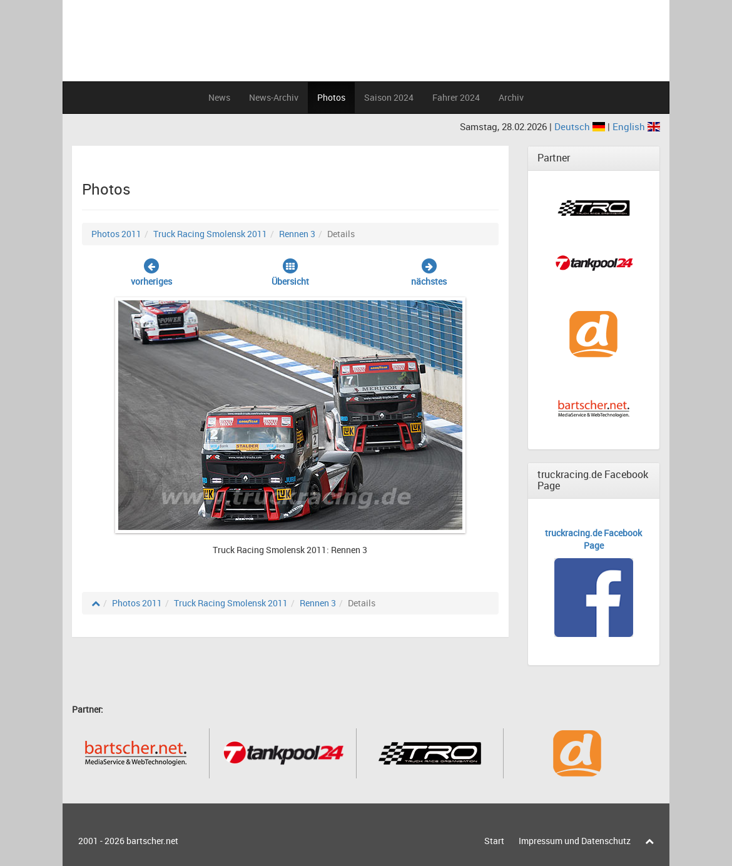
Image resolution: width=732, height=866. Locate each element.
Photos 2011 (116, 234)
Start (494, 841)
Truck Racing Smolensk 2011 (210, 234)
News (219, 97)
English (636, 126)
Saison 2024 (389, 97)
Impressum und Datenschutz (575, 841)
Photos (331, 97)
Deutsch (580, 126)
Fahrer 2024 (456, 97)
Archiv (511, 97)
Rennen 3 (297, 234)
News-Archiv (273, 97)
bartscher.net (152, 841)
